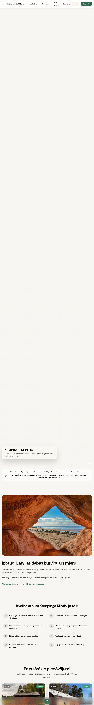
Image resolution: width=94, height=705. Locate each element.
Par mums (56, 4)
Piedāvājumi (33, 4)
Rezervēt (86, 4)
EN (76, 4)
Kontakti (66, 4)
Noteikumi (46, 4)
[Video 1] (89, 463)
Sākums (21, 4)
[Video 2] (91, 463)
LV (72, 4)
